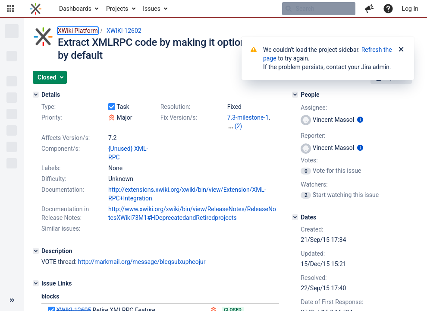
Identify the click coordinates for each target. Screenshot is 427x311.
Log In (410, 8)
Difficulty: (53, 178)
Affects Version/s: (65, 137)
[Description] (36, 251)
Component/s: (60, 148)
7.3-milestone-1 (248, 117)
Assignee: (314, 107)
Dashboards (75, 8)
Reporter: (313, 135)
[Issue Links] (36, 283)
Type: (48, 106)
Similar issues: (60, 228)
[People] (295, 95)
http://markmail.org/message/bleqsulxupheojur (142, 261)
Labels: (50, 168)
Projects (117, 8)
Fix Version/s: (178, 117)
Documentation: (62, 189)
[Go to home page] (35, 8)
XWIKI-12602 (124, 30)
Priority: (51, 117)
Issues (151, 8)
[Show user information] (360, 119)
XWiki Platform (78, 30)
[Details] (36, 95)
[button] (10, 8)
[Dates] (295, 217)
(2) (238, 126)
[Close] (401, 49)
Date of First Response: (332, 301)
